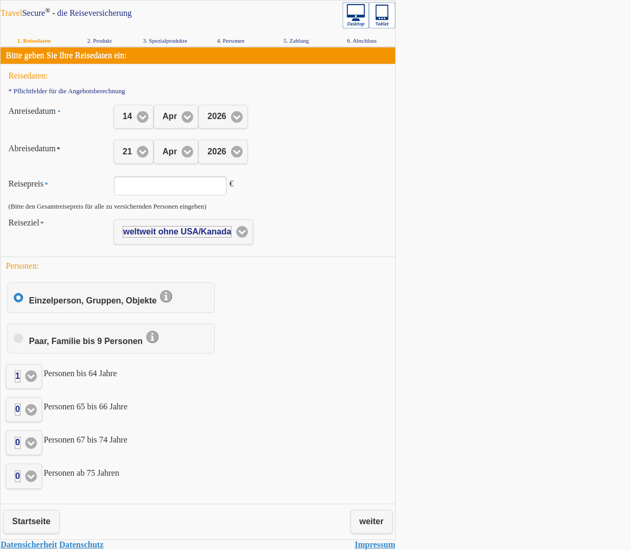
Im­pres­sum (375, 544)
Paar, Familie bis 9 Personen (94, 341)
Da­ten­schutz (81, 544)
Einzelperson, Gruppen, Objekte (101, 300)
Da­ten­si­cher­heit (29, 544)
